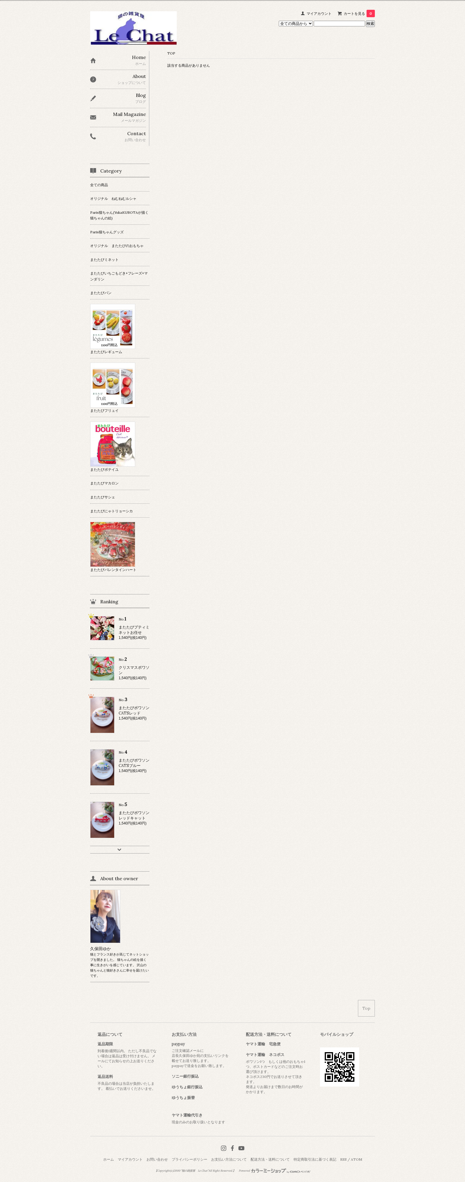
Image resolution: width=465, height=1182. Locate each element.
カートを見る (359, 13)
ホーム (108, 1159)
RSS (343, 1159)
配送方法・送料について (270, 1159)
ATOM (356, 1159)
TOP (171, 53)
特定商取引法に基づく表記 (315, 1159)
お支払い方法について (229, 1159)
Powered (275, 1171)
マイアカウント (319, 13)
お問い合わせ (157, 1159)
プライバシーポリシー (189, 1159)
